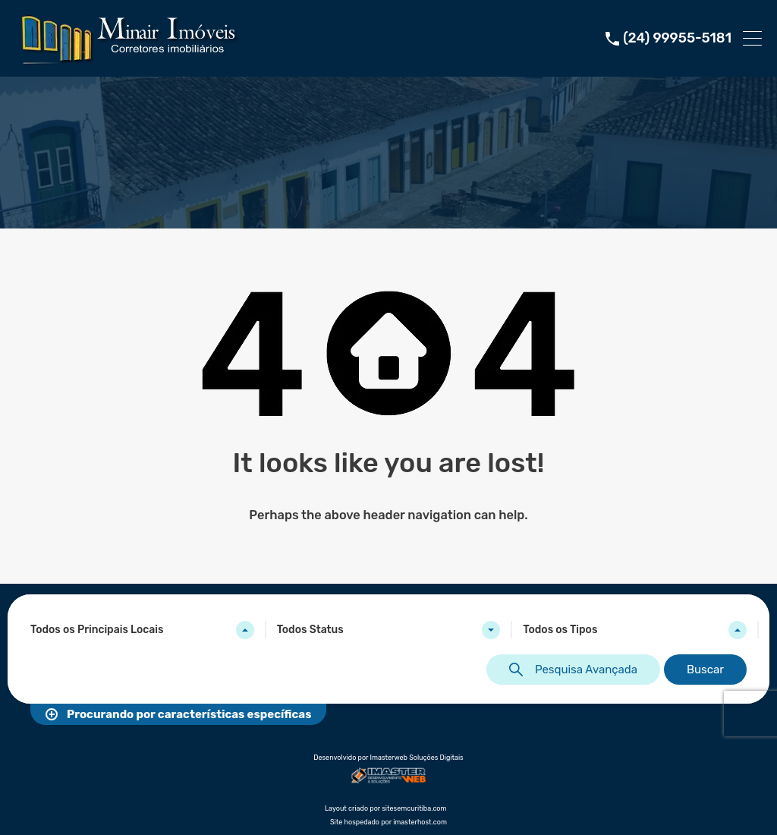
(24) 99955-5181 (677, 38)
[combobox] (142, 630)
